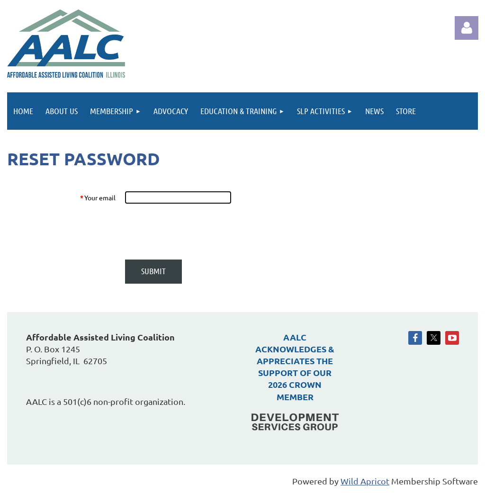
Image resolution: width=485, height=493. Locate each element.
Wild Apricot (365, 481)
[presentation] (197, 231)
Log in (466, 28)
